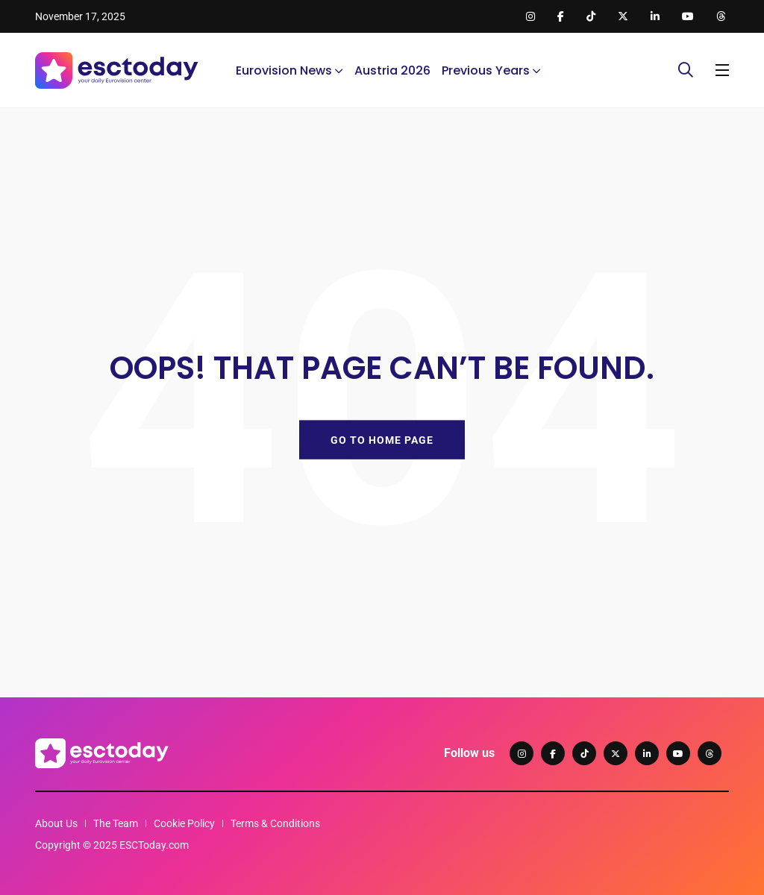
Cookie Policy (184, 823)
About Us (56, 823)
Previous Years (486, 70)
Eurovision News (284, 70)
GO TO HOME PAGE (382, 439)
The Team (115, 823)
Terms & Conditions (275, 823)
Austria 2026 (392, 70)
